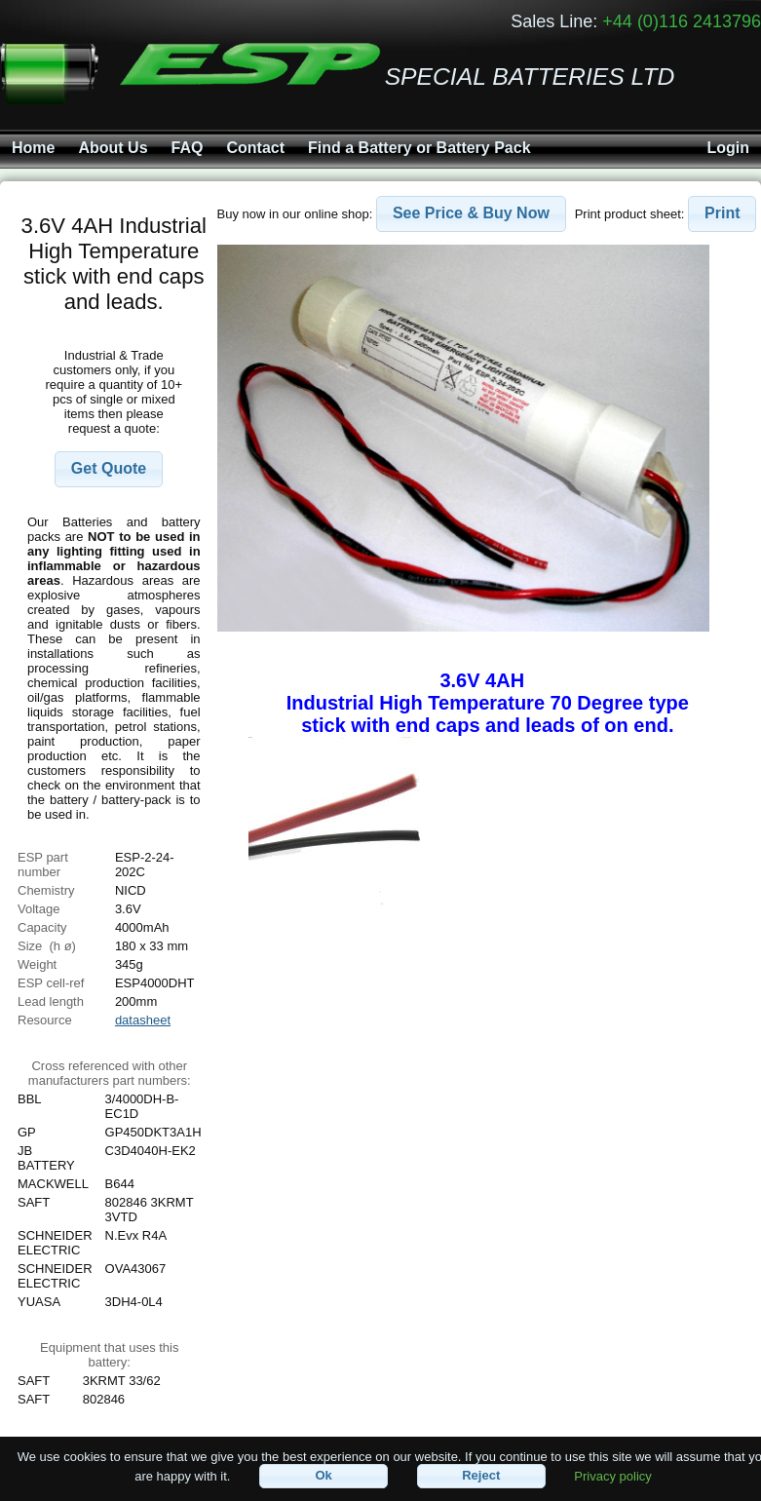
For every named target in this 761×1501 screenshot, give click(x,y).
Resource (45, 1020)
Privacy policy (612, 1475)
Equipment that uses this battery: (109, 1354)
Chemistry (46, 890)
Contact (255, 147)
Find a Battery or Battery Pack (419, 147)
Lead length (51, 1001)
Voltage (38, 909)
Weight (37, 964)
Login (727, 147)
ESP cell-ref (51, 983)
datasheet (143, 1020)
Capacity (42, 927)
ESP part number (43, 864)
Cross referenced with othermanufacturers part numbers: (109, 1073)
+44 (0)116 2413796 (681, 21)
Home (33, 147)
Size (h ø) (47, 946)
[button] (109, 469)
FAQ (187, 147)
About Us (112, 147)
